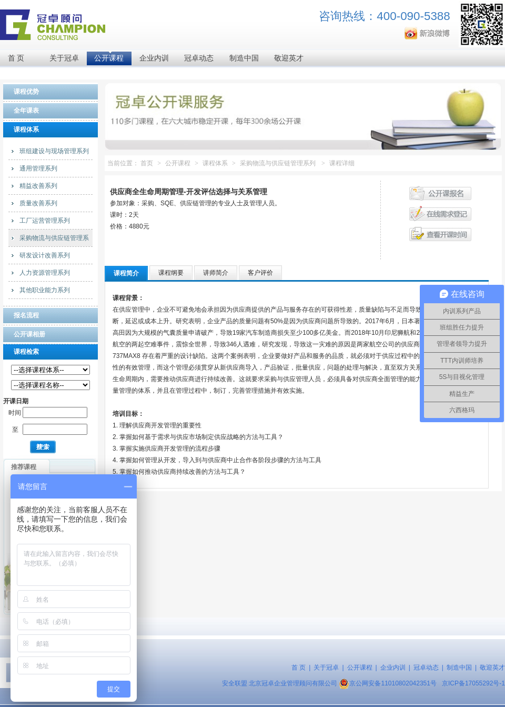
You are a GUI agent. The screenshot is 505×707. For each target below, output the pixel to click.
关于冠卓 (64, 58)
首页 (146, 163)
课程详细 (342, 163)
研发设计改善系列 (44, 255)
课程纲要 (171, 272)
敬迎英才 (289, 58)
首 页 (16, 58)
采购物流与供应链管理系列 (278, 163)
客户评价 (260, 272)
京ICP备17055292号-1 (473, 683)
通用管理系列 (38, 168)
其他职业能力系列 (44, 290)
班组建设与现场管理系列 (54, 151)
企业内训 (154, 58)
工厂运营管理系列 (44, 220)
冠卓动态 (199, 58)
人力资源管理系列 (44, 272)
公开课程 (109, 58)
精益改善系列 (38, 186)
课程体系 (215, 163)
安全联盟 (234, 683)
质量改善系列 (38, 203)
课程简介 (126, 273)
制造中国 (244, 58)
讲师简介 (215, 272)
